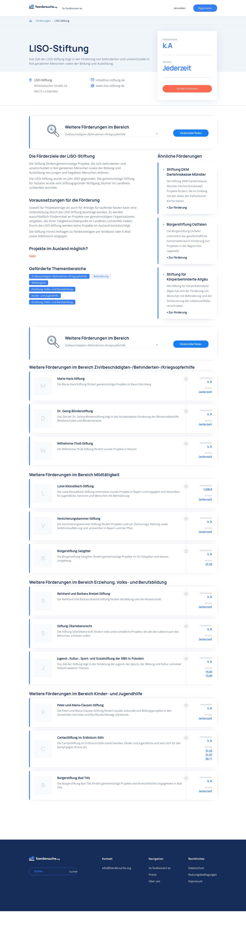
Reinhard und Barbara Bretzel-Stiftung (83, 594)
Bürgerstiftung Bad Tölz (73, 778)
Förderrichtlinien (187, 88)
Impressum (195, 881)
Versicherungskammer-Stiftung (78, 519)
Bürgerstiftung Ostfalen (187, 224)
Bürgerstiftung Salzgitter (74, 551)
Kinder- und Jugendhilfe (45, 295)
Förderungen (43, 20)
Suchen (71, 871)
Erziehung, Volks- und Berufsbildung (52, 289)
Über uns (154, 881)
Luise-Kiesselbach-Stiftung (75, 486)
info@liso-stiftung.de (110, 80)
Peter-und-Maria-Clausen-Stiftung (80, 705)
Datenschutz (196, 868)
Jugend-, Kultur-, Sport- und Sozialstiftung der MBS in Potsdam (100, 658)
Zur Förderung (178, 207)
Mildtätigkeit (39, 282)
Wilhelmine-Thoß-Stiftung (75, 443)
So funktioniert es (72, 8)
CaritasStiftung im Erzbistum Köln (80, 738)
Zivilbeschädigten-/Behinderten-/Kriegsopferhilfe (59, 276)
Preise (152, 874)
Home (30, 21)
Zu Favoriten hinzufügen (186, 379)
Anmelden (180, 8)
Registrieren (205, 8)
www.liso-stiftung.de (110, 86)
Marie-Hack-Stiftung (71, 379)
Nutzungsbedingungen (202, 874)
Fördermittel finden (191, 133)
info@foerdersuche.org (116, 868)
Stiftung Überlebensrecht (74, 626)
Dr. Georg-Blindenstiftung (75, 411)
